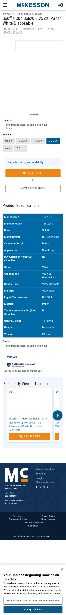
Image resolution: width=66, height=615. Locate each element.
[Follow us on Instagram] (40, 487)
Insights (40, 478)
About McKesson (45, 482)
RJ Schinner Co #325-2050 (29, 13)
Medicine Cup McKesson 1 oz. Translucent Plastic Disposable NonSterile (25, 426)
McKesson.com (48, 519)
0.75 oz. (23, 140)
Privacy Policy (48, 516)
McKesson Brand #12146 (34, 418)
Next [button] (58, 415)
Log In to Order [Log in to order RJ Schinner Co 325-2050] (33, 173)
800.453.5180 (10, 504)
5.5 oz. (20, 148)
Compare (33, 114)
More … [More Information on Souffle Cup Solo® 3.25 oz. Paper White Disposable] (10, 128)
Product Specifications (21, 205)
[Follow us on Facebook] (36, 487)
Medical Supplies (45, 469)
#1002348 (8, 13)
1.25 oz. (38, 140)
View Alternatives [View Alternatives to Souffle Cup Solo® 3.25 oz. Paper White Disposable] (33, 188)
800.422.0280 (10, 496)
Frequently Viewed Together (26, 384)
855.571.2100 (10, 488)
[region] (33, 590)
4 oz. (8, 148)
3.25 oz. (53, 140)
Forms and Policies (18, 519)
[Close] (62, 569)
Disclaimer (18, 516)
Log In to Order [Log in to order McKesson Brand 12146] (29, 436)
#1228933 (14, 418)
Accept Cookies (33, 609)
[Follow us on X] (44, 487)
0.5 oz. (8, 140)
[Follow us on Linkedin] (48, 487)
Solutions (41, 473)
